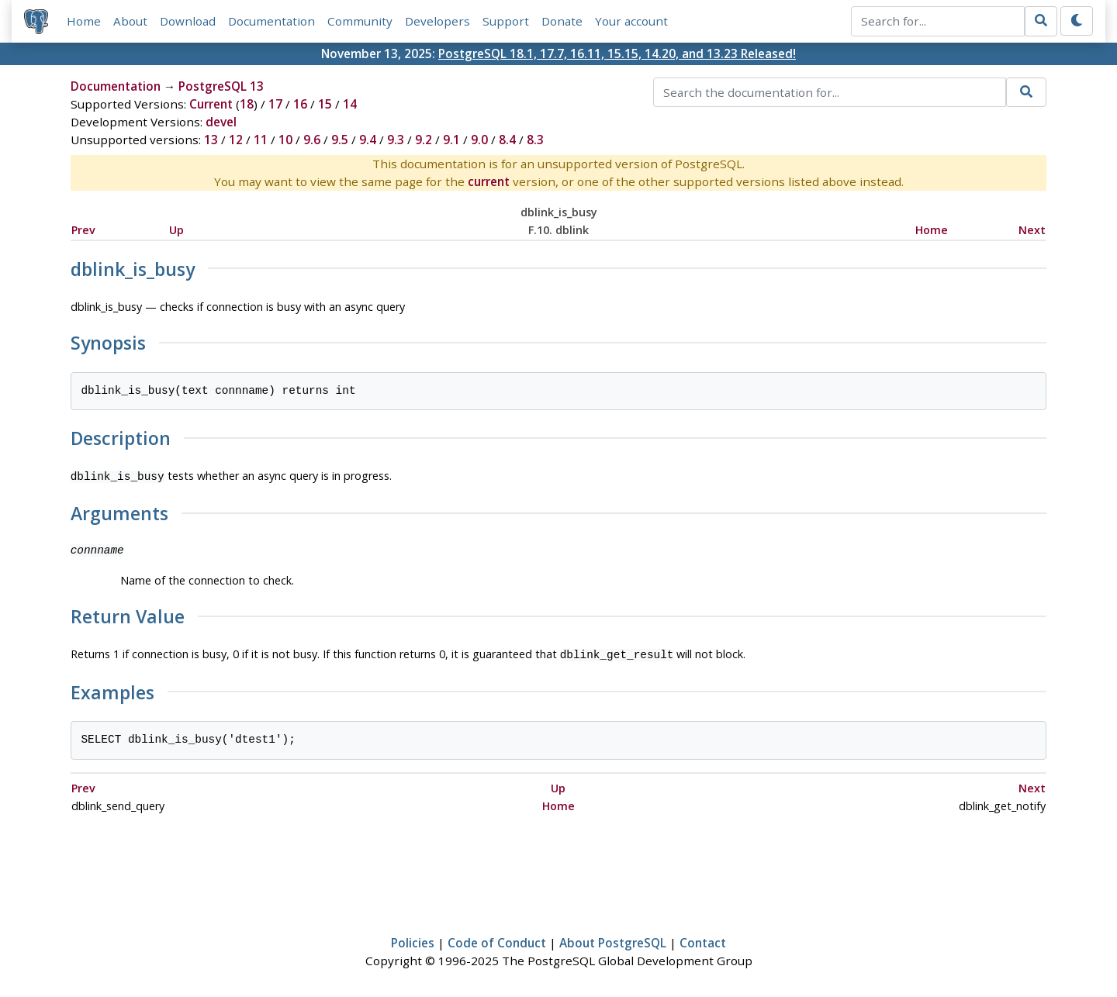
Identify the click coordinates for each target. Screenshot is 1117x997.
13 (211, 139)
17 (275, 104)
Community (360, 21)
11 (261, 139)
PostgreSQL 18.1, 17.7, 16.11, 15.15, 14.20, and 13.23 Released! (617, 53)
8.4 (507, 139)
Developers (437, 21)
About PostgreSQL (612, 939)
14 (350, 104)
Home (84, 21)
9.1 (451, 139)
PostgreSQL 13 (221, 86)
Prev (83, 230)
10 (285, 139)
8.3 (535, 139)
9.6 (311, 139)
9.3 (395, 139)
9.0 (479, 139)
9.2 (423, 139)
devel (221, 121)
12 (236, 139)
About (130, 21)
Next (1032, 230)
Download (188, 21)
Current (211, 104)
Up (176, 230)
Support (505, 21)
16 (300, 104)
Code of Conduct (497, 939)
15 (325, 104)
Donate (562, 21)
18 (247, 104)
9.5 (339, 139)
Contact (703, 939)
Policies (412, 939)
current (489, 181)
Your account (631, 21)
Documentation (271, 21)
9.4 (367, 139)
